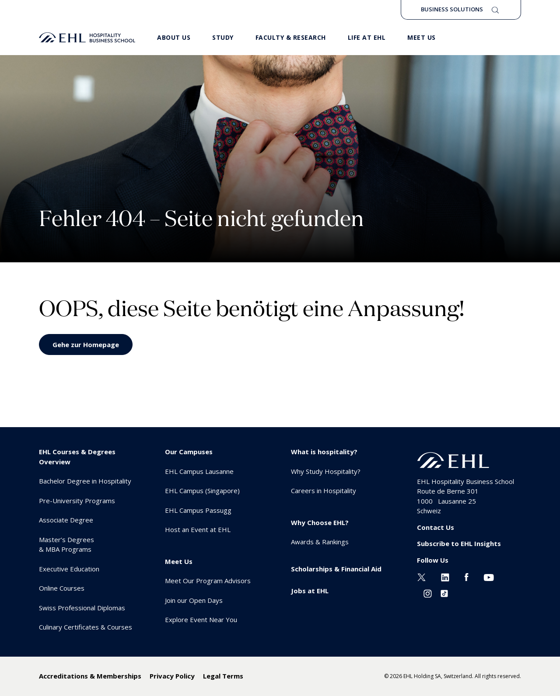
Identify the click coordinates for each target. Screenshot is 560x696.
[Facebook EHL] (466, 576)
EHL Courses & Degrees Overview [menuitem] (77, 456)
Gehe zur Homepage (85, 344)
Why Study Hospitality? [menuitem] (325, 471)
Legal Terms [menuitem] (223, 676)
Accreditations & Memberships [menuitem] (90, 676)
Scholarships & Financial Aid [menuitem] (336, 568)
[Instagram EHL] (428, 592)
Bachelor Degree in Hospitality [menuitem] (85, 481)
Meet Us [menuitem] (178, 561)
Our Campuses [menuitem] (189, 451)
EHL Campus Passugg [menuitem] (198, 510)
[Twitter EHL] (421, 576)
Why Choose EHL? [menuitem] (320, 522)
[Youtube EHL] (488, 576)
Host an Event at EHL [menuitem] (198, 529)
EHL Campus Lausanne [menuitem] (199, 471)
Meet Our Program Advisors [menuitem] (208, 580)
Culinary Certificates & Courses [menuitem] (85, 627)
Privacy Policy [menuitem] (172, 676)
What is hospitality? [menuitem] (324, 451)
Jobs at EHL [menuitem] (310, 590)
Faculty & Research (291, 37)
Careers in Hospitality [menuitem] (323, 490)
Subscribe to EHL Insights (459, 543)
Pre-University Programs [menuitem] (77, 500)
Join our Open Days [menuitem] (194, 600)
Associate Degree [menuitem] (66, 519)
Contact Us (435, 527)
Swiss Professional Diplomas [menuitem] (82, 607)
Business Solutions (452, 9)
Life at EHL (367, 37)
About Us (173, 37)
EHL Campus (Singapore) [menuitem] (202, 490)
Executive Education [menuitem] (69, 568)
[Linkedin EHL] (445, 576)
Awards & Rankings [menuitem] (320, 541)
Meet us (421, 37)
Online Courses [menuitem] (61, 588)
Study (223, 37)
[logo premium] (87, 37)
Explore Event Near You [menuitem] (201, 619)
